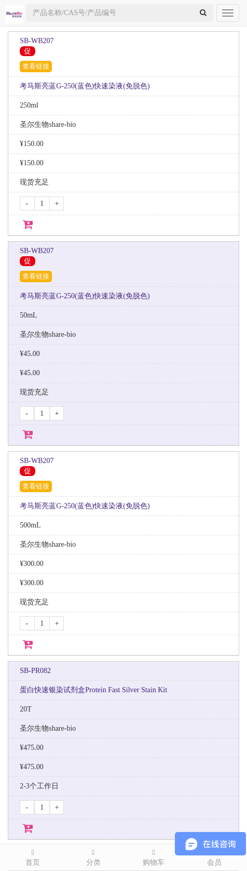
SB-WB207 (36, 41)
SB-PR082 (35, 671)
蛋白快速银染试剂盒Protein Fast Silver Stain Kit (93, 690)
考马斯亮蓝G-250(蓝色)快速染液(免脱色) (84, 86)
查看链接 (35, 66)
